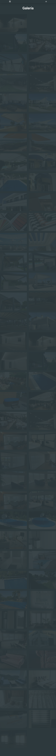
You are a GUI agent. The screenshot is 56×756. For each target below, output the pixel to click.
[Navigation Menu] (46, 1)
